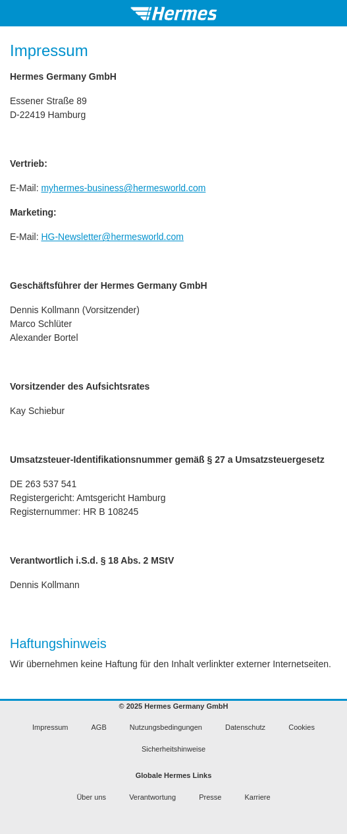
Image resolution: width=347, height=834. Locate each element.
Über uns (91, 797)
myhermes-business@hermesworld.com (123, 188)
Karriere (257, 797)
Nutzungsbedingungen (166, 727)
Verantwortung (152, 797)
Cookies (301, 727)
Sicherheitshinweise (173, 749)
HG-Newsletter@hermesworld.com (112, 236)
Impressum (50, 727)
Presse (210, 797)
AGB (99, 727)
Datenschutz (245, 727)
